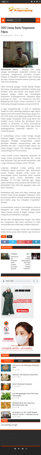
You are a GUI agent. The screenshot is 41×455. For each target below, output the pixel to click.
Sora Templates (17, 452)
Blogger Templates (30, 452)
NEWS (9, 236)
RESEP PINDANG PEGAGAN (22, 384)
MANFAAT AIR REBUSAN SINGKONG (25, 375)
